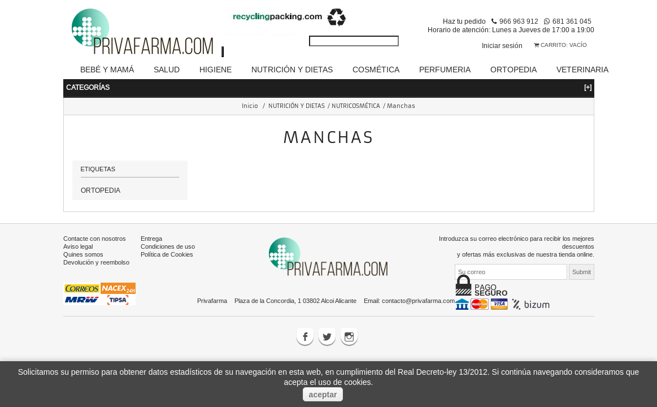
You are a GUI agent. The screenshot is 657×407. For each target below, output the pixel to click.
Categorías (328, 73)
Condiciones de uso (168, 232)
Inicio (250, 92)
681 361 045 (571, 21)
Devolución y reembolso (96, 248)
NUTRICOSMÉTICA (356, 92)
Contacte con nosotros (94, 224)
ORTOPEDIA (100, 176)
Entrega (151, 224)
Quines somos (83, 240)
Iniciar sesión (502, 45)
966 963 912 (518, 21)
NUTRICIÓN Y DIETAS (296, 92)
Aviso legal (78, 232)
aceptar (323, 394)
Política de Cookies (167, 240)
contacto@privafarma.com (418, 287)
